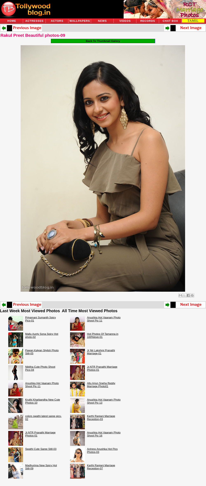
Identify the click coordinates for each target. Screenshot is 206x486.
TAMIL (193, 20)
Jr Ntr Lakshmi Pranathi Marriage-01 (101, 352)
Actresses (34, 20)
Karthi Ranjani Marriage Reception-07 (101, 467)
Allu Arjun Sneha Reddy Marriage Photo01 (101, 385)
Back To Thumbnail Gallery (103, 41)
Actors (57, 20)
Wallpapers (79, 20)
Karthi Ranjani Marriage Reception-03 (101, 418)
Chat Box (170, 20)
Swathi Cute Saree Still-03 (40, 448)
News (102, 20)
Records (147, 20)
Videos (125, 20)
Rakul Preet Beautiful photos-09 (32, 35)
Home (11, 20)
